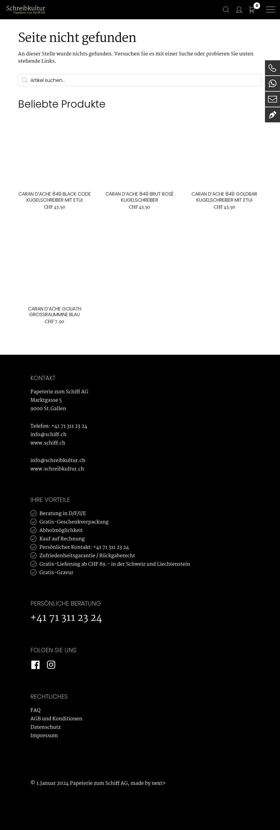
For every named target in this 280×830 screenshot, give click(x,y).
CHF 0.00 (257, 6)
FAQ (35, 710)
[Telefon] (272, 67)
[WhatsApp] (272, 83)
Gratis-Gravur (56, 573)
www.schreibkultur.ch (57, 469)
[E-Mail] (272, 99)
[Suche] (223, 9)
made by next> (147, 783)
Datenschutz (45, 727)
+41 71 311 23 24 (69, 426)
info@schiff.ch (48, 435)
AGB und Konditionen (56, 719)
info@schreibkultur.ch (57, 461)
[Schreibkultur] (26, 9)
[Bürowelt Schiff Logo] (54, 9)
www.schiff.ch (47, 443)
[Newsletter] (272, 114)
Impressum (44, 736)
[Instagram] (51, 665)
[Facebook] (35, 665)
